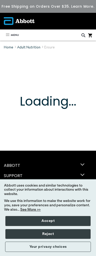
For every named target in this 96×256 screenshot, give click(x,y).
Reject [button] (48, 234)
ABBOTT (12, 165)
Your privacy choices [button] (48, 247)
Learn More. (82, 6)
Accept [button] (48, 221)
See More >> (30, 209)
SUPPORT (13, 176)
